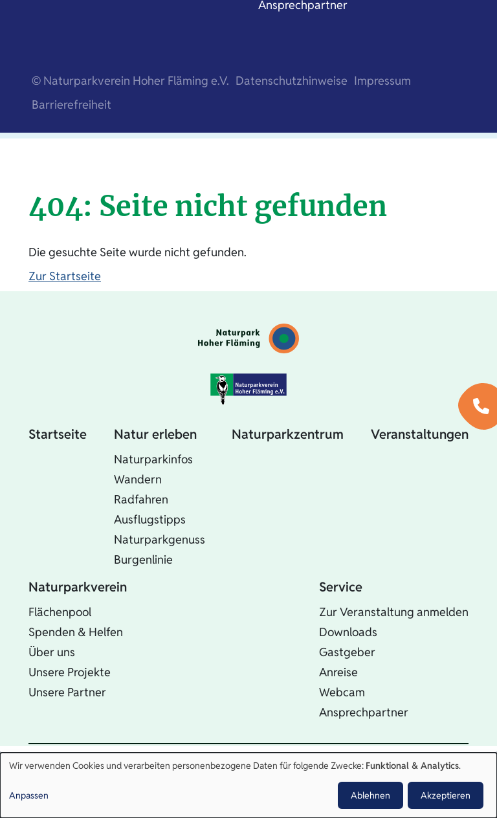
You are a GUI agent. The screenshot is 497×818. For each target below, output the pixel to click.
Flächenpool (59, 611)
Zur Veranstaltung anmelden (394, 611)
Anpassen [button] (29, 795)
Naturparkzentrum (288, 434)
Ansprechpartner (363, 712)
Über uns (51, 652)
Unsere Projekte (69, 672)
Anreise (338, 672)
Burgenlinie (143, 559)
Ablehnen (370, 795)
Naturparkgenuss (159, 539)
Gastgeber (347, 652)
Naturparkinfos (153, 459)
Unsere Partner (67, 692)
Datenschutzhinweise (292, 80)
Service (340, 587)
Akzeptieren (445, 795)
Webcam (342, 692)
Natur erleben (155, 434)
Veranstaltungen (420, 434)
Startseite (57, 434)
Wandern (138, 479)
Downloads (348, 632)
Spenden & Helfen (75, 632)
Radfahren (141, 499)
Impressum (382, 80)
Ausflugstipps (150, 519)
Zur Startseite (64, 276)
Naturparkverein (77, 587)
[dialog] (248, 785)
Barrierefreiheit (71, 104)
